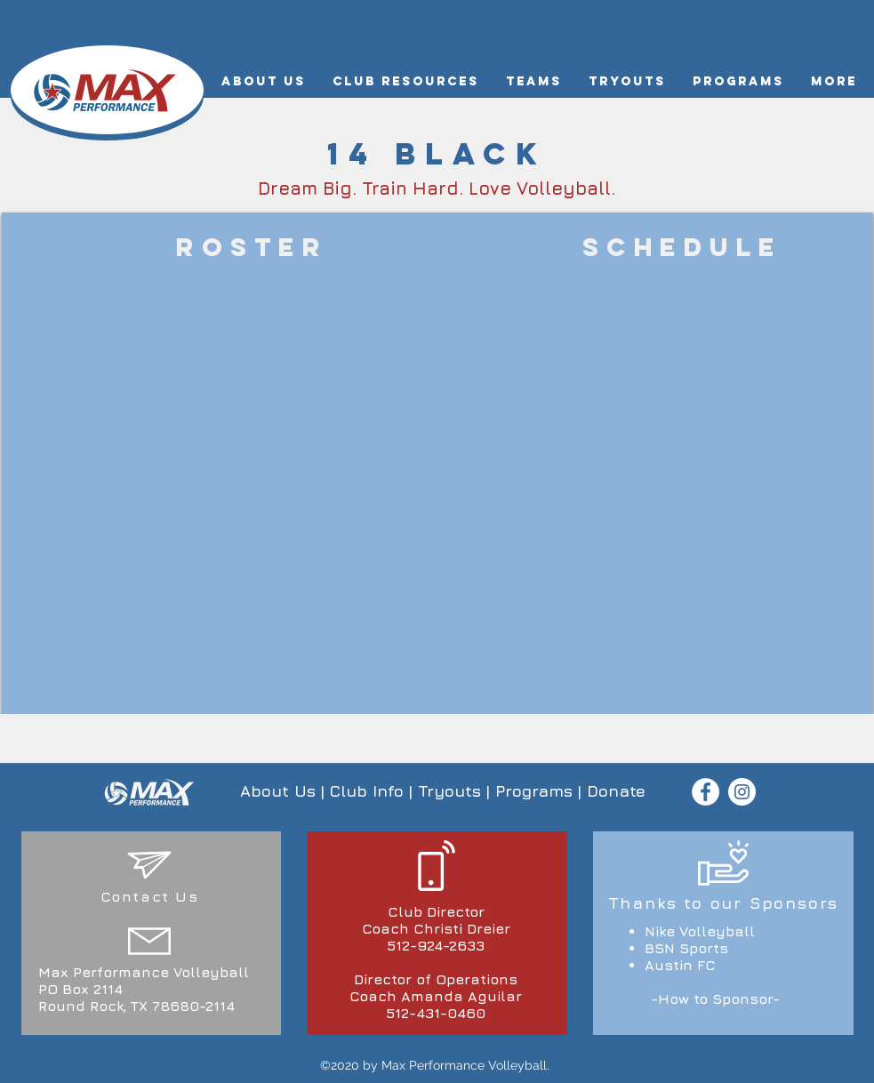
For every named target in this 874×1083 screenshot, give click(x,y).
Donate (616, 791)
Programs (534, 791)
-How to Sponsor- (715, 999)
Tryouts (449, 791)
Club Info (367, 791)
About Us (278, 791)
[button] (263, 81)
